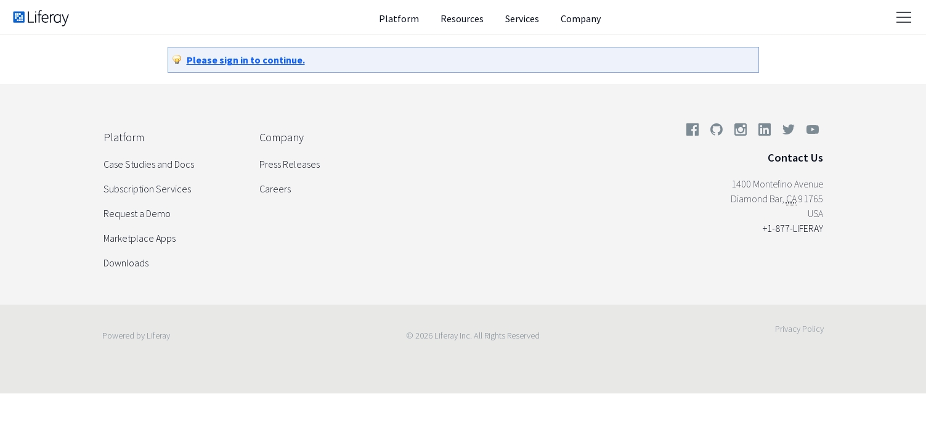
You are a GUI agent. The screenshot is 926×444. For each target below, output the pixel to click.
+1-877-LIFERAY (793, 228)
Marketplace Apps (140, 238)
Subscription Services (147, 189)
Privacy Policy (799, 328)
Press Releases (289, 164)
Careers (275, 189)
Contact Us (795, 157)
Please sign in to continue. (246, 60)
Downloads (126, 263)
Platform (399, 18)
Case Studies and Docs (149, 164)
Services (522, 18)
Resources (462, 18)
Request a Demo (137, 213)
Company (581, 18)
